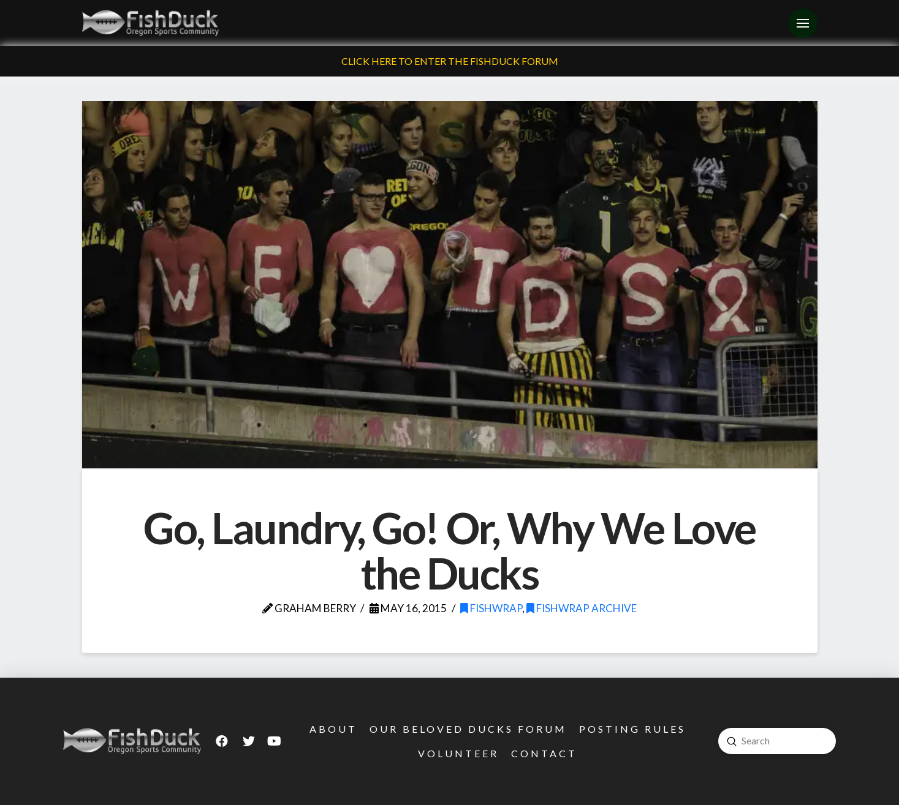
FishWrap (491, 608)
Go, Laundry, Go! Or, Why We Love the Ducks (449, 550)
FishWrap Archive (581, 608)
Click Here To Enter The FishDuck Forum (449, 61)
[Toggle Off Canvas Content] (802, 23)
